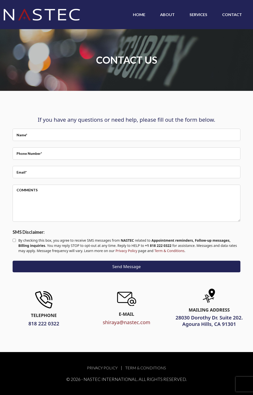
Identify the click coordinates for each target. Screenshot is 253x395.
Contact (232, 14)
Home (139, 14)
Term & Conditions (169, 250)
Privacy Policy (126, 250)
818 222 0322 (43, 323)
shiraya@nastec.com (126, 322)
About (167, 14)
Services (198, 14)
